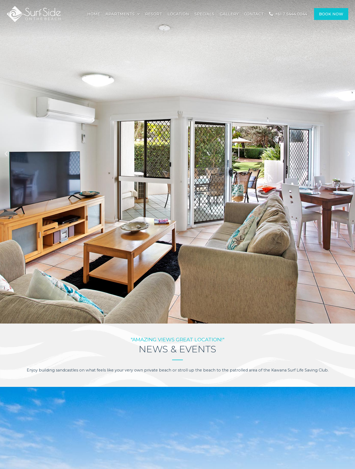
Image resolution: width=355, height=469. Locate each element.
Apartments (123, 14)
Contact (254, 14)
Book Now (331, 14)
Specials (204, 14)
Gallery (229, 14)
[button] (6, 153)
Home (93, 14)
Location (178, 14)
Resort (153, 14)
